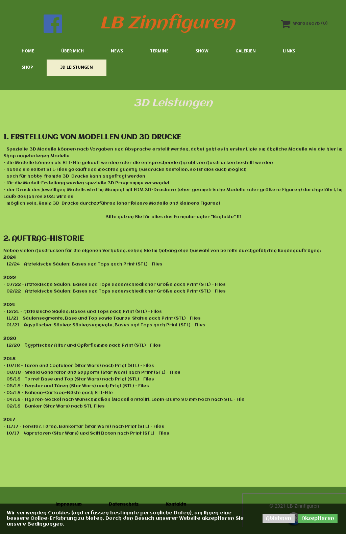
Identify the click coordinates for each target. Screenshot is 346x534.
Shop (27, 67)
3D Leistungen (76, 67)
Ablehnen (278, 518)
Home (28, 51)
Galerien (246, 51)
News (117, 51)
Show (202, 51)
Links (289, 51)
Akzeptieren (317, 518)
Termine (159, 51)
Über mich (72, 51)
